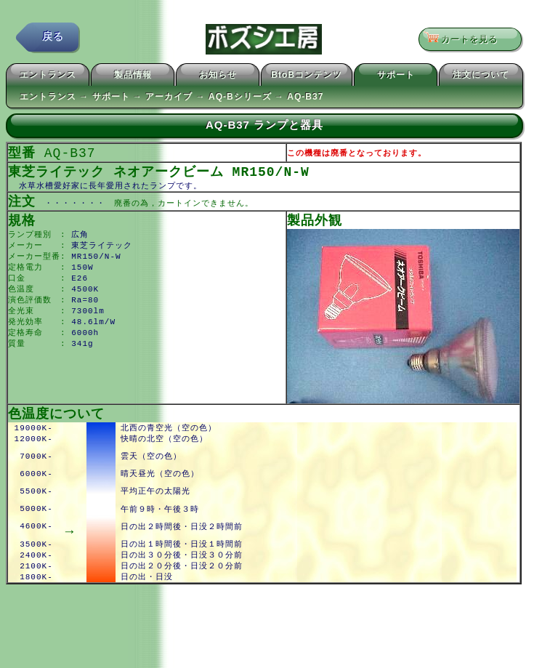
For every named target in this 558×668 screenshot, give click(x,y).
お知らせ (218, 77)
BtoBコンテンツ (306, 77)
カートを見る (465, 40)
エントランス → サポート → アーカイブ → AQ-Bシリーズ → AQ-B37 (171, 99)
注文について (481, 77)
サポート (396, 77)
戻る (53, 40)
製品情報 (133, 77)
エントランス (48, 77)
